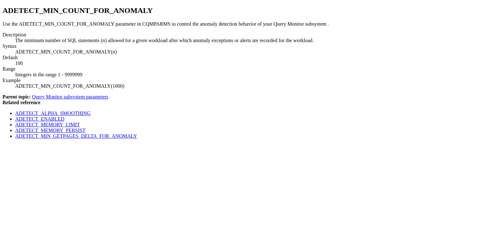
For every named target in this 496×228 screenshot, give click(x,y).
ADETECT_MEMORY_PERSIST (50, 130)
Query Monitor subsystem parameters (70, 96)
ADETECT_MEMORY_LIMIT (47, 124)
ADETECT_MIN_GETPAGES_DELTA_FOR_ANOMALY (76, 136)
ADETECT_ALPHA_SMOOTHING (52, 113)
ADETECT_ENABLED (40, 119)
